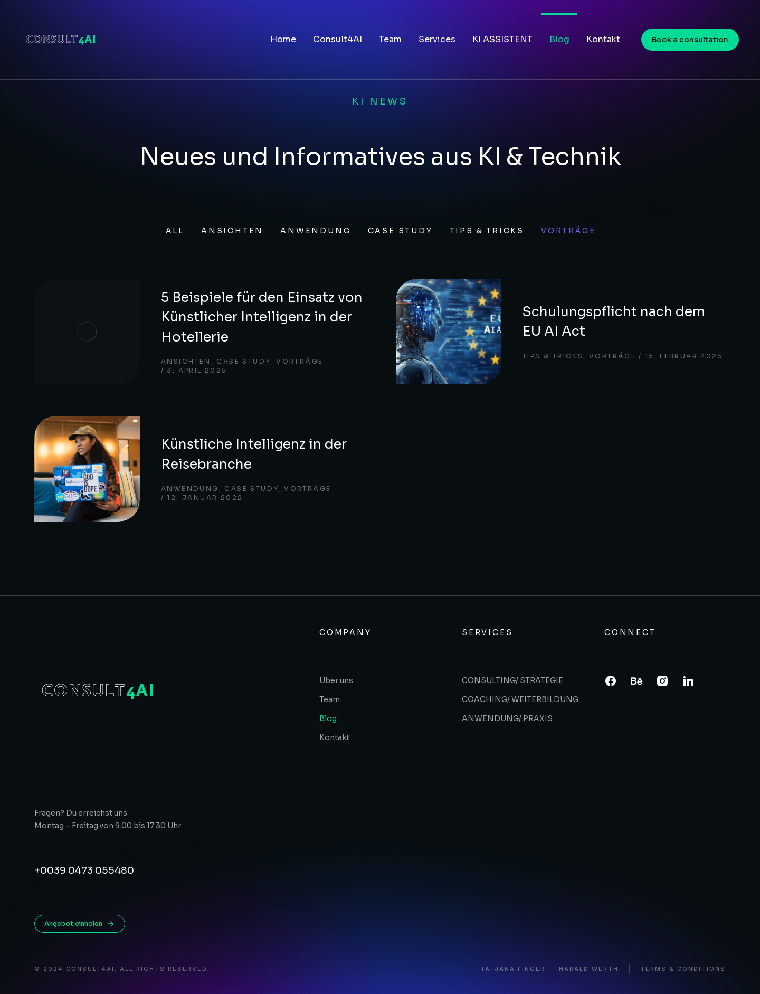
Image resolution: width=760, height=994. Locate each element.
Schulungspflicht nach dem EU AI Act (613, 322)
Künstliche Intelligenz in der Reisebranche (254, 454)
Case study (400, 230)
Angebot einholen (79, 924)
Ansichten (232, 230)
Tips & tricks (487, 230)
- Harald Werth (585, 968)
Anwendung (315, 230)
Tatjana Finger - (516, 968)
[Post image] (87, 331)
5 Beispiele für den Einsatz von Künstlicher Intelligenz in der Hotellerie (262, 317)
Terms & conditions (683, 968)
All (175, 230)
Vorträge (568, 230)
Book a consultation (690, 39)
